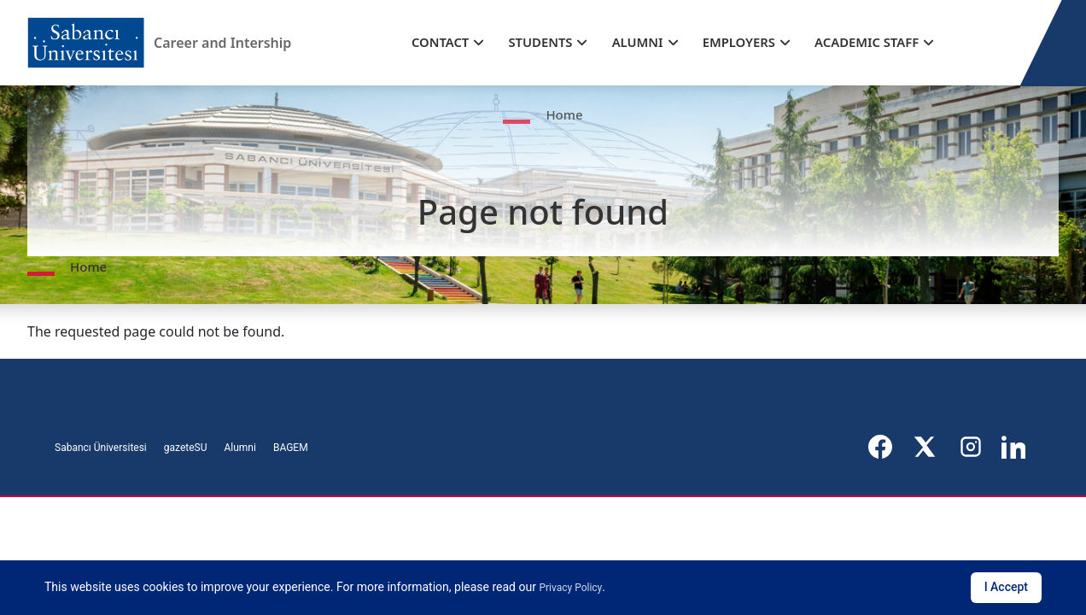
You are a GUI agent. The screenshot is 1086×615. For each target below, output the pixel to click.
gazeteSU (185, 448)
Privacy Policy (570, 588)
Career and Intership (221, 42)
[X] (926, 446)
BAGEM (290, 448)
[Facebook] (882, 446)
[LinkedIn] (1015, 446)
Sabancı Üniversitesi (101, 448)
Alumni (239, 448)
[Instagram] (971, 446)
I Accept (1006, 587)
